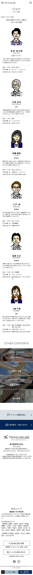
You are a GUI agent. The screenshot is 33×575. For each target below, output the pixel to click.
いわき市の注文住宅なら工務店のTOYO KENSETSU (16, 566)
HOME (3, 17)
